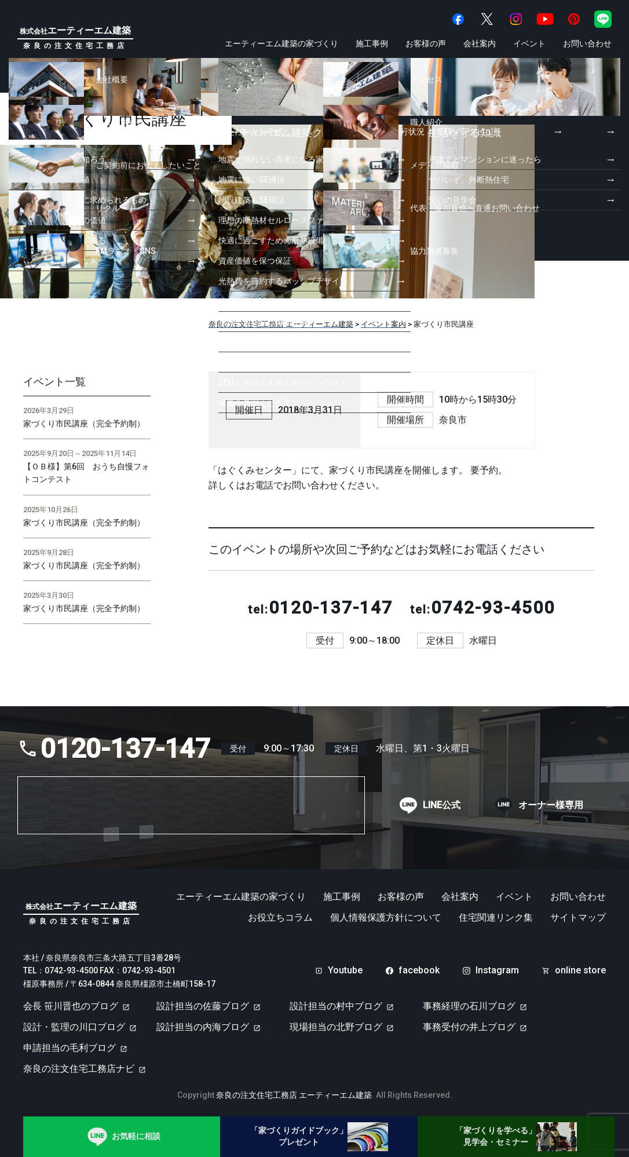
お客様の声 (425, 43)
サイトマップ (578, 917)
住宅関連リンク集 (496, 917)
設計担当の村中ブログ (336, 1006)
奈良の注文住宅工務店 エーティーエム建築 (294, 1095)
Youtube (345, 970)
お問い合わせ (587, 43)
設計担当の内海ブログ (202, 1026)
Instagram (497, 970)
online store (580, 970)
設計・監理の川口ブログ (74, 1026)
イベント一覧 (54, 382)
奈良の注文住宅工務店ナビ (78, 1068)
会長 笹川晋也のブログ (70, 1006)
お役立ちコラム (280, 917)
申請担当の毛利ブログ (69, 1047)
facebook (419, 970)
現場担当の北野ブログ (336, 1026)
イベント (529, 43)
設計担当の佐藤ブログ (202, 1006)
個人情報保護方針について (385, 917)
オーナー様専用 (550, 805)
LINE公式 (441, 805)
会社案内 (479, 43)
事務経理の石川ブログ (469, 1006)
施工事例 (372, 43)
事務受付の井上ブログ (469, 1026)
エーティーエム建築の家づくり (281, 43)
